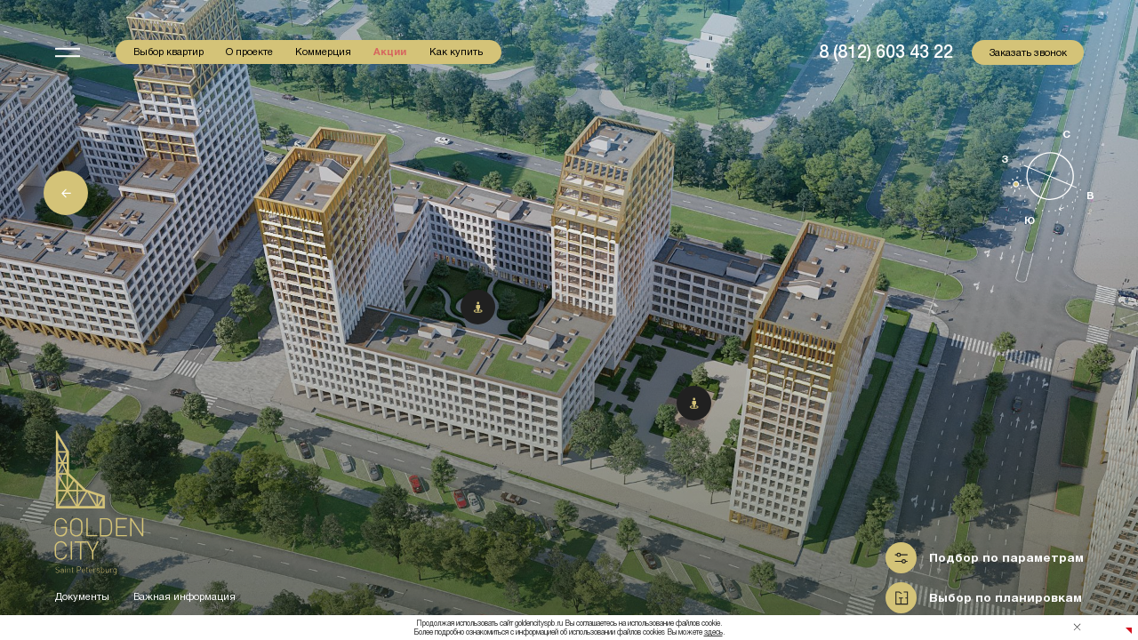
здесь (713, 632)
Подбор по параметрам (1006, 558)
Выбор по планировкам (1005, 598)
